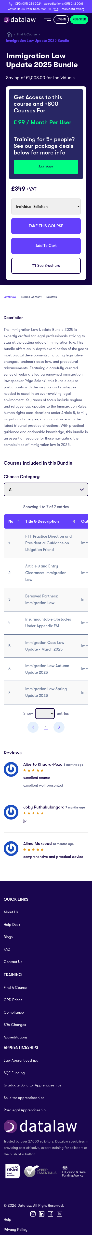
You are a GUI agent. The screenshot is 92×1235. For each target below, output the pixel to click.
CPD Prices (13, 1000)
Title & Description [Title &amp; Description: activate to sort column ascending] (42, 521)
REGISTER (79, 19)
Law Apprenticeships (21, 1060)
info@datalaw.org (72, 9)
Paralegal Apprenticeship (25, 1110)
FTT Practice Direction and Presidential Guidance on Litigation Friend (48, 543)
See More (46, 167)
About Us (11, 912)
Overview (10, 297)
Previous (33, 727)
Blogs (8, 937)
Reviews (51, 297)
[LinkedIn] (41, 1214)
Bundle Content (31, 297)
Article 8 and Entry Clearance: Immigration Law (45, 573)
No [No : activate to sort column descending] (10, 521)
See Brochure (46, 266)
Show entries (46, 713)
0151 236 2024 (32, 3)
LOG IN (61, 19)
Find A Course (27, 34)
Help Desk (12, 924)
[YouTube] (59, 1214)
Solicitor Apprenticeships (24, 1098)
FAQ (7, 949)
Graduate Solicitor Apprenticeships (32, 1085)
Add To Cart (46, 246)
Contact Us (13, 962)
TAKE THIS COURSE (46, 226)
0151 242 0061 (73, 3)
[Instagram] (33, 1214)
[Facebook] (50, 1214)
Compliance (14, 1012)
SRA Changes (15, 1024)
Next (59, 727)
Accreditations (15, 1037)
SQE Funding (14, 1073)
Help (7, 1219)
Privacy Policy (15, 1229)
